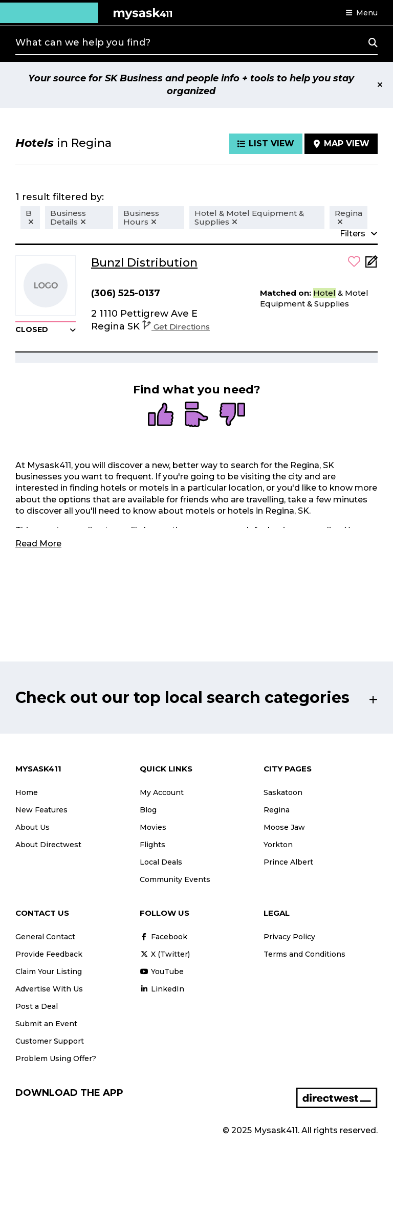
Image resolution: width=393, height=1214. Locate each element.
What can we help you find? (82, 42)
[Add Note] (371, 265)
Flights (152, 844)
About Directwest (48, 844)
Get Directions (176, 327)
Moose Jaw (284, 827)
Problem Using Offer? (55, 1058)
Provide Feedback (48, 954)
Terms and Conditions (304, 954)
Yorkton (278, 844)
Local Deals (161, 862)
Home (26, 792)
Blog (148, 809)
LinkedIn (162, 989)
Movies (153, 827)
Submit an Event (46, 1023)
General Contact (45, 936)
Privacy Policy (289, 936)
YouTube (162, 971)
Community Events (175, 879)
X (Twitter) (165, 954)
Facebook (163, 936)
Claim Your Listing (48, 971)
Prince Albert (288, 862)
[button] (362, 13)
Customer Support (49, 1041)
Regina (277, 809)
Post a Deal (36, 1006)
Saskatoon (283, 792)
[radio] (161, 415)
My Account (162, 792)
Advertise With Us (49, 989)
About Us (32, 827)
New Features (41, 809)
